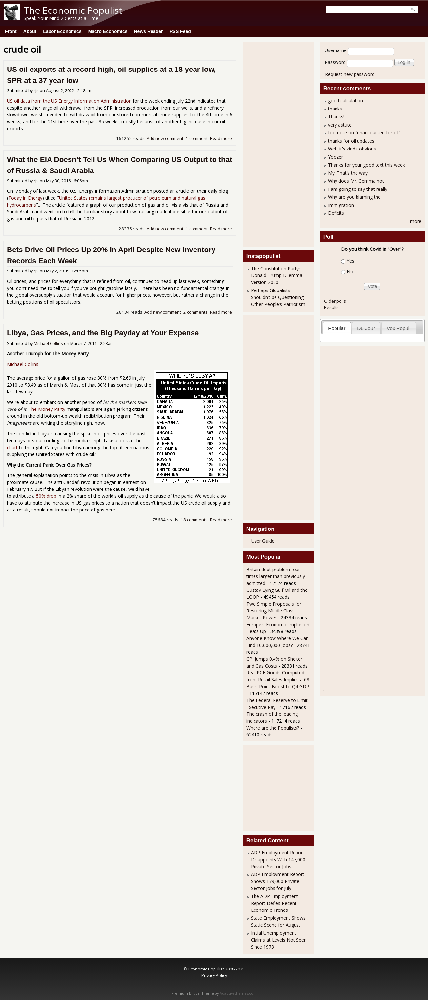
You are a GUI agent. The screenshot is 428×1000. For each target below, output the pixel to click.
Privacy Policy (214, 975)
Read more (221, 138)
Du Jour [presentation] (366, 328)
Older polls (335, 301)
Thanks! (336, 116)
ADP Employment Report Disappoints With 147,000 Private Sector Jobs (278, 860)
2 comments (195, 312)
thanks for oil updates (351, 141)
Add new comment (165, 138)
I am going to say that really (357, 189)
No (350, 272)
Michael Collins (48, 343)
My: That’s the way (348, 173)
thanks (335, 109)
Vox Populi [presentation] (399, 328)
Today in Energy (25, 198)
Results (331, 307)
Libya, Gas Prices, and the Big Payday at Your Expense (103, 333)
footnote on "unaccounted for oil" (364, 133)
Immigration (341, 205)
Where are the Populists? (272, 728)
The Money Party (47, 409)
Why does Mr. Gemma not (356, 181)
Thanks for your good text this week (366, 165)
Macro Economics (108, 31)
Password (335, 62)
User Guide (263, 541)
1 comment (197, 138)
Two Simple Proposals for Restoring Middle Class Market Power (273, 611)
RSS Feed (180, 31)
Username (336, 50)
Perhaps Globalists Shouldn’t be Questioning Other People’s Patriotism (278, 297)
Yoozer (335, 157)
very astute (340, 125)
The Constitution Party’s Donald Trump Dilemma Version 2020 (276, 275)
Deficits (336, 213)
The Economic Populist (73, 10)
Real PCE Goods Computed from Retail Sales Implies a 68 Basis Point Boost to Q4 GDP (277, 680)
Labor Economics (62, 31)
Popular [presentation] (336, 328)
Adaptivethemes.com (238, 993)
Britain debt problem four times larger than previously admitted (275, 576)
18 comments (194, 520)
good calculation (345, 100)
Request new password (350, 74)
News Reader (148, 31)
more (415, 221)
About (29, 31)
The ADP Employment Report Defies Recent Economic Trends (274, 903)
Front (11, 31)
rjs (36, 90)
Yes (350, 261)
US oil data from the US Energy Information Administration (69, 101)
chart (12, 447)
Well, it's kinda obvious (352, 149)
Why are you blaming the (354, 197)
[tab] (337, 328)
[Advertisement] (272, 144)
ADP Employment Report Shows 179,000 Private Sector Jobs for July (277, 881)
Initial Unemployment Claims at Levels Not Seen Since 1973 (279, 940)
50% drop (46, 496)
